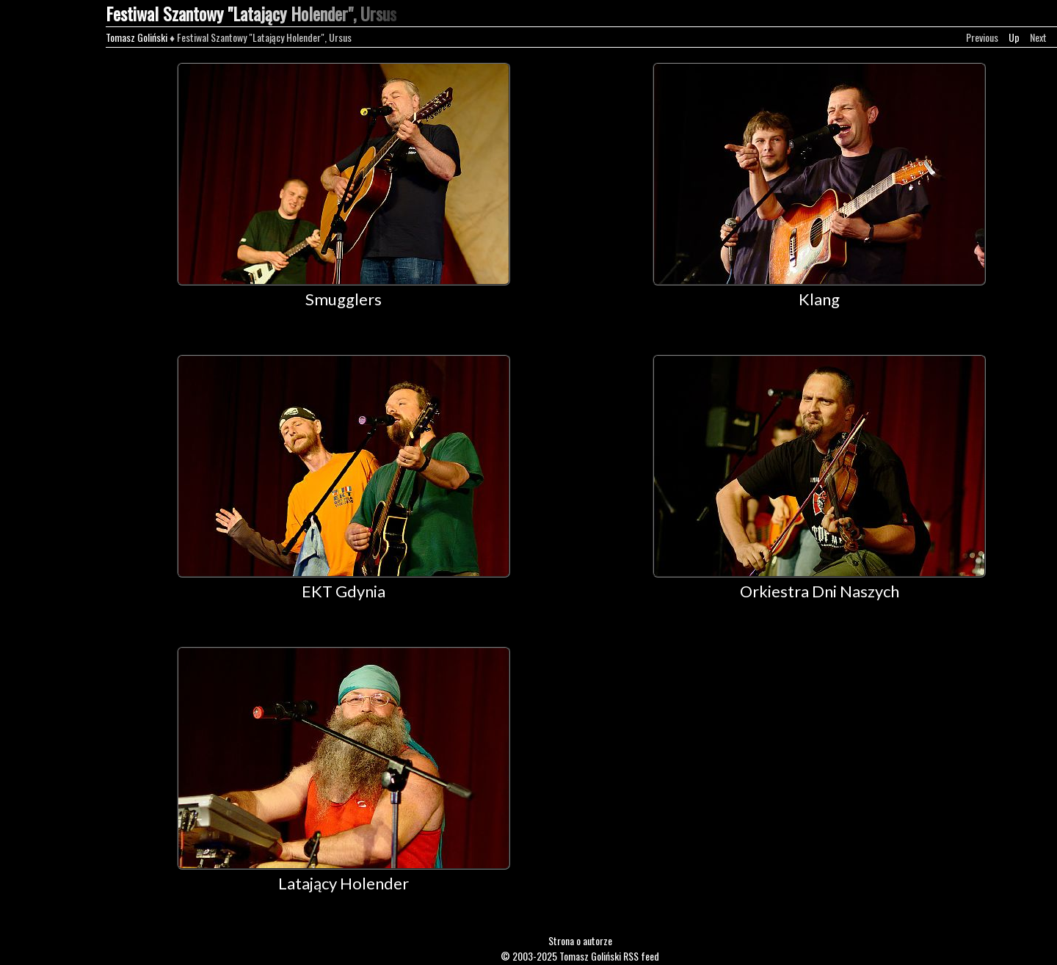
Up (1014, 37)
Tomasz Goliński (136, 37)
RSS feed (641, 956)
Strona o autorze (580, 940)
